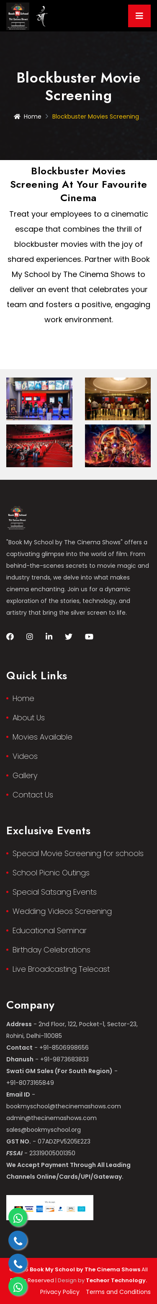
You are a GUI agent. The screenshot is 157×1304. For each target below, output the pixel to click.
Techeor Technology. (116, 1280)
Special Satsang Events (55, 892)
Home (27, 116)
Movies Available (42, 737)
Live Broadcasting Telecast (61, 969)
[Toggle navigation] (139, 16)
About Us (29, 717)
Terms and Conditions (118, 1292)
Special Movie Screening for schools (78, 853)
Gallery (25, 775)
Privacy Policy (60, 1292)
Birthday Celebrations (51, 949)
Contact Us (33, 794)
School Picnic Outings (51, 872)
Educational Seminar (50, 930)
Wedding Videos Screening (62, 911)
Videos (25, 756)
